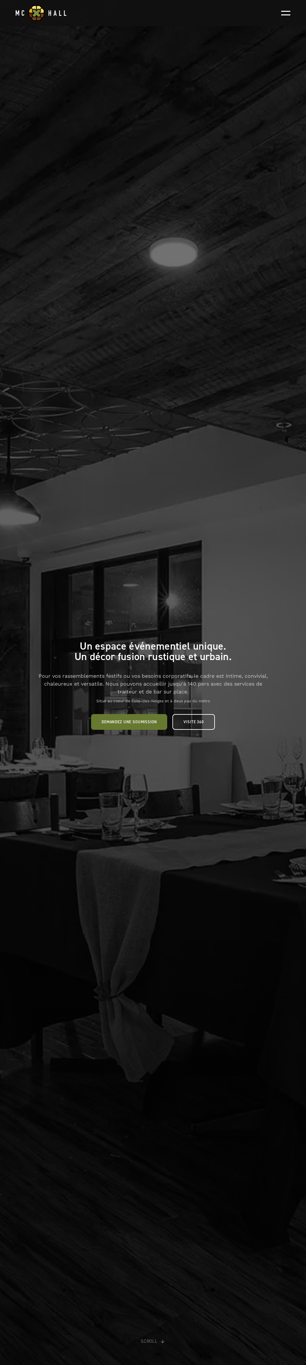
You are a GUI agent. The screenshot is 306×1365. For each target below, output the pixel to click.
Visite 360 (193, 722)
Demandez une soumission (129, 722)
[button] (286, 13)
